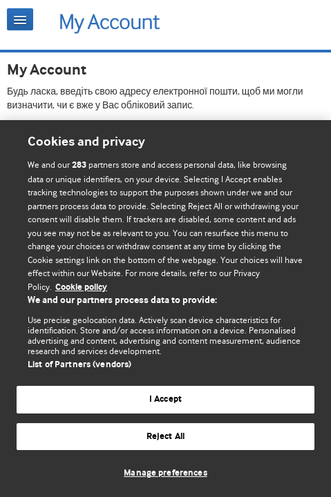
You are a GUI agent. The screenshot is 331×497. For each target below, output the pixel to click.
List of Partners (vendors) (79, 365)
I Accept (165, 399)
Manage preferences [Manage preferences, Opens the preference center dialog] (165, 473)
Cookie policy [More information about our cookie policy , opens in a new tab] (81, 287)
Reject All (165, 436)
